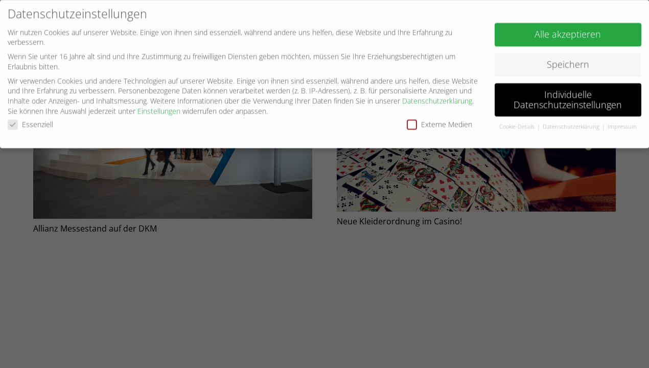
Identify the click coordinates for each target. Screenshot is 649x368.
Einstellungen (158, 109)
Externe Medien (439, 122)
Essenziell (30, 122)
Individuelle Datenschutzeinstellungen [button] (568, 97)
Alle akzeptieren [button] (568, 32)
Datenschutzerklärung (437, 99)
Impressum (622, 125)
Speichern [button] (568, 62)
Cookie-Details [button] (517, 125)
